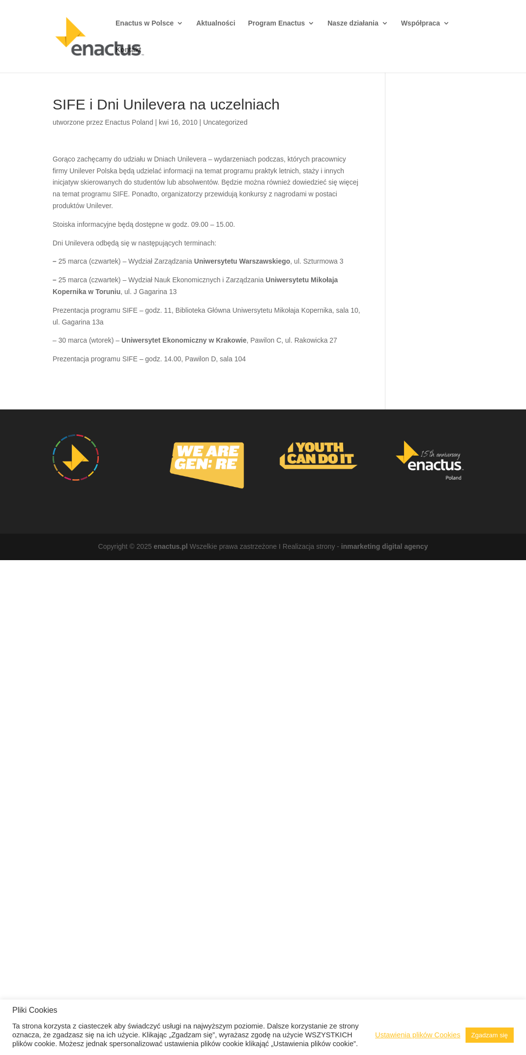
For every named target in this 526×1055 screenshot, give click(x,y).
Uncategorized (225, 122)
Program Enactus (276, 23)
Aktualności (215, 23)
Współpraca (420, 23)
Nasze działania (353, 23)
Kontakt (128, 50)
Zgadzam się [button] (489, 1035)
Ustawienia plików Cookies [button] (418, 1035)
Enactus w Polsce (145, 23)
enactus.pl (171, 546)
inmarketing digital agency (384, 546)
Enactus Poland (129, 122)
